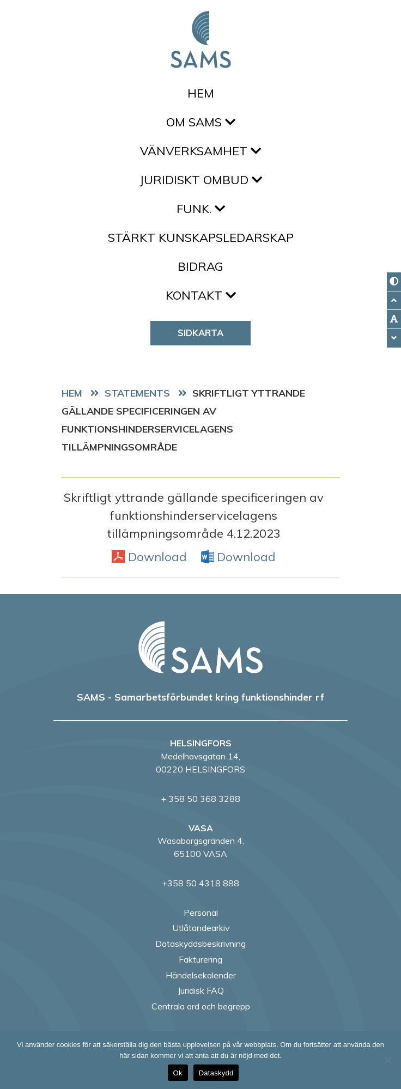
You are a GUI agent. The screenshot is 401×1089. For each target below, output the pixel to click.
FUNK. (201, 208)
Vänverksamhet (200, 151)
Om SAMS (200, 122)
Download (157, 556)
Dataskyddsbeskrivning (200, 943)
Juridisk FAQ (201, 990)
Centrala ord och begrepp (200, 1006)
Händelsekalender (201, 975)
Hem (200, 93)
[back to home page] (200, 647)
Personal (201, 912)
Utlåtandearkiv (200, 927)
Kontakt (201, 295)
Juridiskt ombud (200, 179)
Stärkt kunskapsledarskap (201, 237)
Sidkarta (200, 332)
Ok (178, 1073)
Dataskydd (216, 1073)
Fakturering (200, 959)
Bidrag (200, 266)
